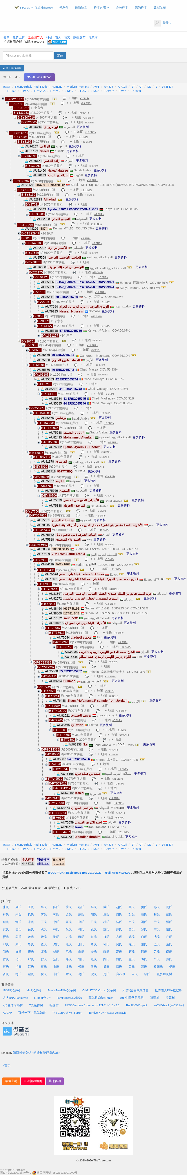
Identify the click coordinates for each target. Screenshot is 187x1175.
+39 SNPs (86, 190)
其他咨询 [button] (55, 1081)
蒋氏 (81, 937)
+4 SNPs (89, 194)
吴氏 (132, 907)
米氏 (56, 974)
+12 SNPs (125, 647)
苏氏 (119, 929)
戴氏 (106, 907)
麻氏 (135, 974)
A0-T (96, 87)
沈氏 (157, 937)
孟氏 (169, 944)
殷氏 (94, 959)
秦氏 (94, 952)
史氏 (56, 944)
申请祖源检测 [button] (33, 1081)
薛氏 (106, 952)
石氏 (132, 952)
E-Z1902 (109, 91)
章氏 (69, 974)
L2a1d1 (105, 608)
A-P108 (122, 87)
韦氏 (157, 929)
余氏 (56, 922)
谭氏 (44, 952)
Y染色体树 (36, 1005)
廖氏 (31, 952)
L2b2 (161, 578)
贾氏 (6, 937)
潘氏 (169, 922)
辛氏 (157, 959)
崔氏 (18, 929)
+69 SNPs (86, 103)
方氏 (69, 937)
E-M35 (69, 91)
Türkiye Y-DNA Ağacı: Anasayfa (108, 1013)
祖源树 (154, 998)
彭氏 (132, 914)
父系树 (170, 998)
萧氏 (69, 907)
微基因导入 (35, 37)
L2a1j (89, 184)
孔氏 (94, 929)
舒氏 (56, 952)
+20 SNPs (110, 676)
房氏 (119, 944)
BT (133, 87)
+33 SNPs (86, 141)
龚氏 (81, 952)
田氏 (94, 922)
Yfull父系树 (34, 990)
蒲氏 (69, 959)
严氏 (31, 959)
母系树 (63, 7)
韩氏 (56, 929)
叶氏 (44, 937)
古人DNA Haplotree (15, 998)
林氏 (6, 914)
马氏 (94, 907)
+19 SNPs (96, 224)
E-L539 (82, 91)
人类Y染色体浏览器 (135, 990)
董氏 (144, 944)
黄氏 (144, 907)
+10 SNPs (88, 117)
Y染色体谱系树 (13, 1005)
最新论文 (81, 7)
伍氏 (157, 944)
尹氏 (157, 952)
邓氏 (6, 944)
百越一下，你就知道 (32, 1013)
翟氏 (31, 974)
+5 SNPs (89, 122)
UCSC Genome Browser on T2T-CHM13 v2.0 (92, 1005)
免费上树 (19, 37)
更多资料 (83, 127)
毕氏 (31, 944)
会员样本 (122, 7)
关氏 (132, 967)
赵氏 (119, 907)
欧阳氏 (158, 967)
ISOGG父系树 (11, 990)
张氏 (6, 907)
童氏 (44, 944)
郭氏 (56, 914)
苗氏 (169, 929)
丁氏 (44, 922)
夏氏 (119, 952)
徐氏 (31, 914)
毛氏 (69, 952)
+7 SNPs (113, 442)
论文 (67, 37)
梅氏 (18, 974)
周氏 (169, 907)
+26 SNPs (100, 292)
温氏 (144, 967)
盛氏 (106, 967)
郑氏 (169, 914)
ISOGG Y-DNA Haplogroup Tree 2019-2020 (74, 873)
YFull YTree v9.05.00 (117, 873)
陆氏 (119, 922)
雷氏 (81, 959)
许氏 (18, 922)
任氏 (94, 937)
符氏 (6, 974)
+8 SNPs (93, 166)
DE (149, 87)
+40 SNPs (83, 113)
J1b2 (82, 471)
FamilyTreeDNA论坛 (69, 998)
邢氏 (81, 944)
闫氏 (6, 952)
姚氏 (44, 929)
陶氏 (106, 959)
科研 (49, 37)
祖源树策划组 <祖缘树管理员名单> (36, 1053)
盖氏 (132, 959)
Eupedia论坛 (42, 998)
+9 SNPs (113, 661)
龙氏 (132, 944)
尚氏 (169, 952)
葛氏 (81, 974)
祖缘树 (54, 1005)
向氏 (119, 959)
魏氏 (106, 929)
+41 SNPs (103, 530)
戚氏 (169, 959)
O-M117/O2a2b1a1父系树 (99, 990)
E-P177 (25, 91)
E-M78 (95, 91)
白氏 (144, 937)
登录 (162, 23)
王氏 (31, 907)
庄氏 (169, 937)
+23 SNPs (123, 832)
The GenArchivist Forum (67, 1013)
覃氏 (69, 922)
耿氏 (44, 974)
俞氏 (56, 967)
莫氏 (6, 929)
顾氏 (144, 952)
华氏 (147, 974)
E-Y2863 (136, 91)
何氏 (44, 914)
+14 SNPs (114, 798)
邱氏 (106, 944)
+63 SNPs (82, 137)
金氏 (81, 922)
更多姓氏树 (164, 974)
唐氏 (106, 914)
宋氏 (31, 922)
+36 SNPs (106, 452)
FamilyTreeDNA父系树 (62, 990)
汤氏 (56, 959)
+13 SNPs (90, 132)
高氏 (81, 914)
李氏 (44, 907)
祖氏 (18, 967)
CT (141, 87)
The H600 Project (136, 1005)
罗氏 (144, 929)
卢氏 (132, 922)
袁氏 (119, 937)
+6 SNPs (93, 253)
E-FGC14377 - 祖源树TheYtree (36, 7)
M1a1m (120, 807)
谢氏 (119, 914)
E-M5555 (39, 91)
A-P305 (108, 87)
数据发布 (160, 7)
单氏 (94, 944)
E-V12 (122, 91)
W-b (99, 681)
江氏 (31, 967)
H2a (93, 563)
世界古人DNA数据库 (168, 990)
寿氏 (144, 959)
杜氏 (106, 922)
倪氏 (94, 974)
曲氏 (69, 967)
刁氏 (18, 959)
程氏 (157, 914)
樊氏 (172, 967)
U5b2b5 (95, 549)
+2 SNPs (84, 98)
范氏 (106, 937)
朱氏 (18, 914)
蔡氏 (6, 922)
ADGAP (7, 1013)
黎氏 (56, 937)
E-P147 (11, 91)
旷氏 (6, 967)
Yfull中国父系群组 (132, 998)
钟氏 (81, 929)
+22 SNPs (96, 316)
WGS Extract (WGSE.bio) (169, 1005)
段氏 (94, 967)
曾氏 (132, 929)
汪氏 (69, 944)
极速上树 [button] (11, 1081)
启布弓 (120, 974)
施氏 (18, 952)
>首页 (7, 1065)
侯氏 (69, 929)
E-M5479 (167, 87)
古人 (58, 37)
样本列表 (101, 7)
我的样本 (141, 7)
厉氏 (106, 974)
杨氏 (81, 907)
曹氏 (144, 914)
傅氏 (81, 967)
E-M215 (55, 91)
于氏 (157, 922)
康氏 (18, 944)
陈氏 (56, 907)
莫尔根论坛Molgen (101, 998)
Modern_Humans (78, 87)
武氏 (132, 937)
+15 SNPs (99, 365)
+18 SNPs (110, 603)
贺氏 (44, 959)
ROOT (6, 87)
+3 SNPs (95, 350)
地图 (75, 98)
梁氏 (69, 914)
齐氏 (44, 967)
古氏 (6, 959)
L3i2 (71, 228)
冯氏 (144, 922)
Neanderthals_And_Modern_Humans (38, 87)
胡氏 (94, 914)
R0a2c (121, 744)
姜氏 (18, 937)
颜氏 (119, 967)
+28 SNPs (114, 589)
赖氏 (31, 937)
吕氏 (31, 929)
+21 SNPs (92, 345)
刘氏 (18, 907)
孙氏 (157, 907)
